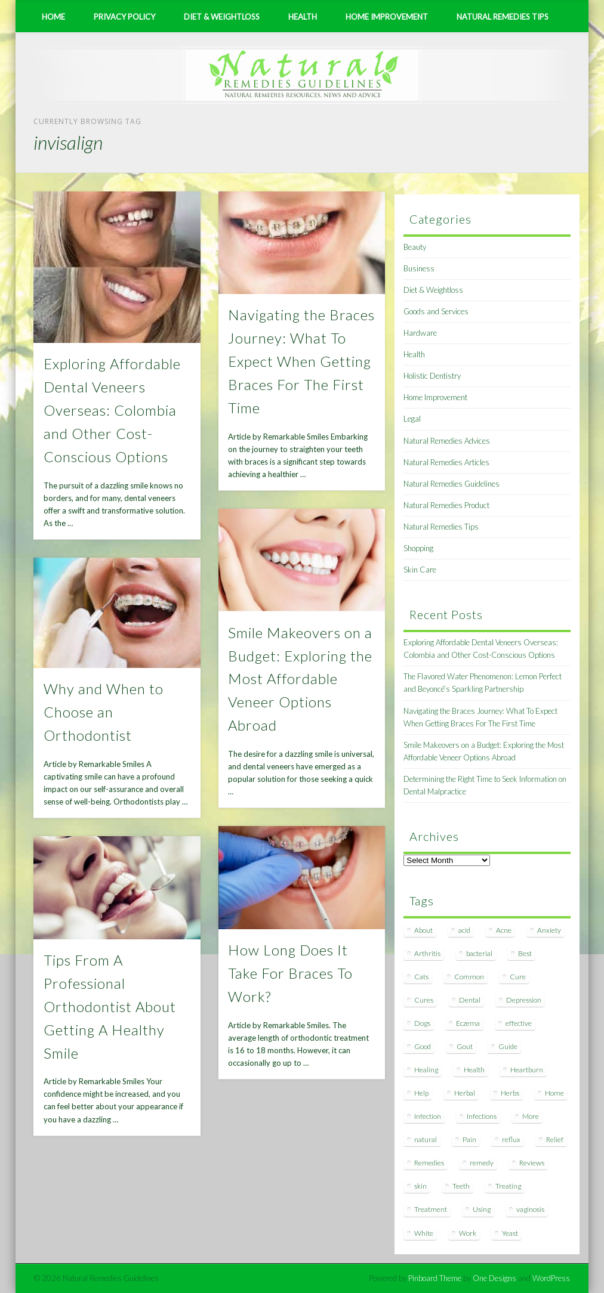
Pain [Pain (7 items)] (469, 1139)
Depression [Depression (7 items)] (523, 999)
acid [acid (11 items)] (464, 930)
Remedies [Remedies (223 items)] (429, 1162)
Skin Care (419, 569)
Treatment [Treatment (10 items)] (430, 1209)
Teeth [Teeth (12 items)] (461, 1185)
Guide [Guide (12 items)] (507, 1046)
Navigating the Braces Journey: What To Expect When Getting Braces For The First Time (301, 361)
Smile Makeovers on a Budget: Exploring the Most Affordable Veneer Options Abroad (300, 679)
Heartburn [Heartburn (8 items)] (526, 1069)
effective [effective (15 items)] (519, 1023)
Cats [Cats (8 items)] (421, 976)
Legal (412, 418)
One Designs (494, 1278)
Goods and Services (436, 311)
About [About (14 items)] (423, 930)
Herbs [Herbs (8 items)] (510, 1092)
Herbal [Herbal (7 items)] (464, 1092)
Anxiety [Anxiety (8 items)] (549, 930)
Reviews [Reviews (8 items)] (531, 1162)
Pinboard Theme (434, 1278)
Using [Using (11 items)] (482, 1209)
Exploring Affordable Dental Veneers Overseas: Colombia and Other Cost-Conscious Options (112, 410)
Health (302, 16)
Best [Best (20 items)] (525, 953)
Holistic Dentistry (432, 376)
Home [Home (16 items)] (554, 1092)
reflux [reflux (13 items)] (511, 1139)
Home (53, 16)
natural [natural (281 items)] (425, 1139)
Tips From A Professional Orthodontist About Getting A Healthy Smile (110, 1006)
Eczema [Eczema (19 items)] (468, 1023)
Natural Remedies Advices (446, 441)
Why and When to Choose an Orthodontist (104, 712)
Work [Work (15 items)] (467, 1233)
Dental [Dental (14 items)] (469, 999)
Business (418, 268)
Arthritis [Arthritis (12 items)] (427, 953)
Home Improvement (387, 16)
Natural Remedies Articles (446, 462)
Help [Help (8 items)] (421, 1092)
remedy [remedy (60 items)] (482, 1162)
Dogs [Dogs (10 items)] (422, 1023)
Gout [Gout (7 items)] (465, 1046)
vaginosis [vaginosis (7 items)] (530, 1209)
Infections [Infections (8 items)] (482, 1116)
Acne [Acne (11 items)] (503, 930)
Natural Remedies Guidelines (451, 483)
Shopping (418, 548)
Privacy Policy (124, 16)
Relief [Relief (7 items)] (554, 1139)
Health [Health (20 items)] (474, 1069)
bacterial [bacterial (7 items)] (479, 953)
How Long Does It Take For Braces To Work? (290, 973)
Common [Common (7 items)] (469, 976)
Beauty (414, 247)
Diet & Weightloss (222, 16)
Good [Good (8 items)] (422, 1046)
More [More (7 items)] (530, 1116)
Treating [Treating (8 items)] (508, 1185)
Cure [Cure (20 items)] (518, 976)
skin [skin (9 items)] (420, 1185)
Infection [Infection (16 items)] (427, 1116)
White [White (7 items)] (423, 1233)
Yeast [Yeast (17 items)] (510, 1233)
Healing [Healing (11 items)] (426, 1069)
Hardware (420, 333)
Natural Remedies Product (446, 505)
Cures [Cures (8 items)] (423, 999)
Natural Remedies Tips (502, 16)
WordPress (551, 1278)
